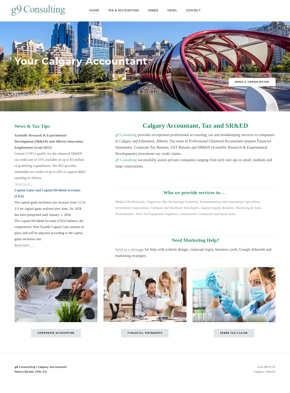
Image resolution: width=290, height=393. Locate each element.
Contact (193, 12)
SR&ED (153, 12)
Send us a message (129, 252)
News (172, 12)
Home (94, 12)
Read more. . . (25, 248)
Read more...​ (24, 187)
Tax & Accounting (123, 12)
